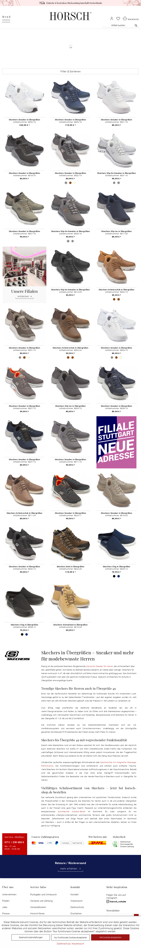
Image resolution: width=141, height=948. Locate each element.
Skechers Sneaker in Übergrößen (24, 119)
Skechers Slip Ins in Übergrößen (116, 231)
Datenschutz (77, 907)
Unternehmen (9, 894)
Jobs (4, 907)
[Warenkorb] (131, 18)
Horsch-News (37, 913)
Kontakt (74, 894)
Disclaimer (76, 913)
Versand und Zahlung (41, 901)
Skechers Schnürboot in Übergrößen (70, 625)
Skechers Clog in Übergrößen (116, 566)
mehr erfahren (70, 868)
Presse (6, 913)
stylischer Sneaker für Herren (99, 666)
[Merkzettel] (118, 18)
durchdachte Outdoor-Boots (73, 811)
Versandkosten (38, 907)
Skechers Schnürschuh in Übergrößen (116, 289)
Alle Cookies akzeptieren (110, 937)
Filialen (6, 901)
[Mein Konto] (111, 18)
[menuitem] (6, 16)
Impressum (76, 901)
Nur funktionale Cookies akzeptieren (70, 937)
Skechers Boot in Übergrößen (70, 566)
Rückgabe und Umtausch (43, 894)
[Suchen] (136, 25)
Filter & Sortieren (70, 71)
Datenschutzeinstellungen (31, 937)
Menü (6, 16)
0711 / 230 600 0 (14, 842)
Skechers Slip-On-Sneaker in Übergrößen (116, 173)
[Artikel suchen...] (121, 25)
